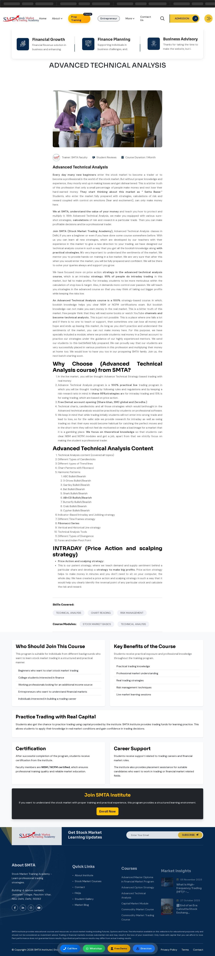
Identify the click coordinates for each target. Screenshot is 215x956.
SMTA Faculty (79, 157)
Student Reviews (106, 157)
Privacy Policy (169, 949)
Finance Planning (114, 34)
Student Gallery (84, 910)
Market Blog (82, 916)
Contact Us (145, 18)
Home (42, 18)
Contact (80, 898)
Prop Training (76, 18)
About (56, 18)
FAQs (78, 904)
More (128, 18)
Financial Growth (48, 35)
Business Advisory (180, 33)
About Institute (84, 886)
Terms (185, 949)
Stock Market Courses (88, 892)
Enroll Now (107, 811)
